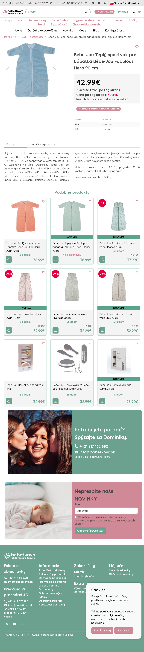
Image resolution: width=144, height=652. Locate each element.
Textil (41, 24)
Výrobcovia (81, 588)
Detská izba (60, 20)
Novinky (67, 30)
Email (78, 504)
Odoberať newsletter (90, 530)
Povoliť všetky (102, 630)
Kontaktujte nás (84, 576)
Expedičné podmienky (52, 570)
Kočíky (36, 634)
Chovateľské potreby (87, 24)
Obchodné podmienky (52, 578)
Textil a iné (10, 36)
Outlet (83, 30)
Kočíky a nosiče (12, 20)
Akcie (18, 30)
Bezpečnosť (59, 24)
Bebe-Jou (106, 119)
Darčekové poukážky (42, 30)
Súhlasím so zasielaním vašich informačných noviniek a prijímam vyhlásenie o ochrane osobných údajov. (105, 520)
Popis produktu (15, 144)
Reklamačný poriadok (52, 574)
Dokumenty (46, 589)
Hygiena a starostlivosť (89, 20)
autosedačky (49, 634)
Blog (96, 30)
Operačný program (50, 600)
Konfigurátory (114, 30)
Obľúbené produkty (121, 574)
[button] (7, 70)
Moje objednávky (119, 570)
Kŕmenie (116, 20)
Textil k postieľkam (32, 36)
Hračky (132, 20)
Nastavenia (123, 630)
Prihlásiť (123, 11)
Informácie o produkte (42, 144)
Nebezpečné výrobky (52, 604)
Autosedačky (37, 20)
